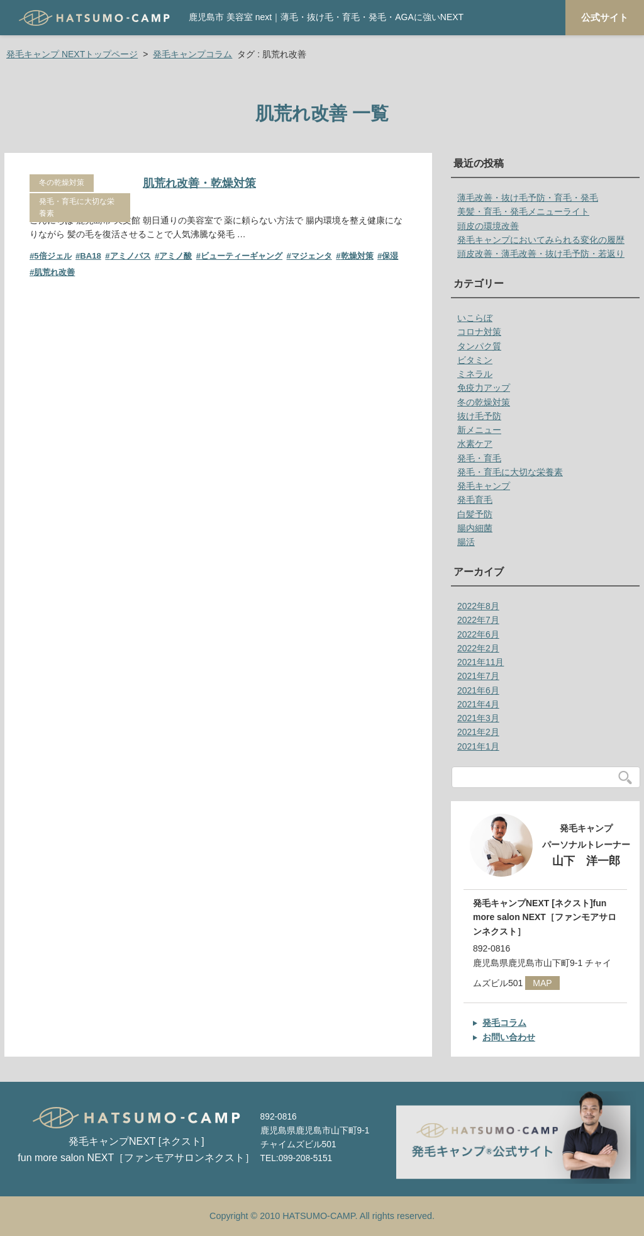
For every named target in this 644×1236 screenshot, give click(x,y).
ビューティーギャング (241, 256)
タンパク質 (479, 346)
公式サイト (604, 18)
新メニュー (479, 430)
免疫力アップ (483, 388)
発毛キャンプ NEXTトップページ (72, 54)
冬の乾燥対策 (61, 182)
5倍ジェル (52, 256)
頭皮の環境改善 (488, 226)
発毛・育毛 (479, 458)
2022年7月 (478, 620)
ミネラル (474, 374)
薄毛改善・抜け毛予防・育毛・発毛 (527, 198)
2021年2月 (478, 732)
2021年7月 (478, 676)
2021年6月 (478, 690)
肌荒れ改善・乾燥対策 (199, 183)
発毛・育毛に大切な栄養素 (76, 207)
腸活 (466, 542)
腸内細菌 (474, 528)
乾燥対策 (357, 256)
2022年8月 (478, 606)
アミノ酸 (175, 256)
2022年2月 (478, 648)
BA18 (90, 256)
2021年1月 (478, 746)
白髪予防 (474, 514)
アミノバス (130, 256)
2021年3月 (478, 718)
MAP (542, 983)
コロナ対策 (479, 332)
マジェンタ (311, 256)
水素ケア (474, 444)
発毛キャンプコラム (192, 54)
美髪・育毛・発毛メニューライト (523, 211)
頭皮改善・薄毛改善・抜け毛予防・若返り (541, 254)
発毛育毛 (474, 500)
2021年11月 (480, 662)
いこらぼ (474, 318)
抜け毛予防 (479, 416)
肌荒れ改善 (54, 272)
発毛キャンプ (483, 486)
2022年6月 (478, 634)
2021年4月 (478, 704)
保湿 (390, 256)
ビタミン (474, 360)
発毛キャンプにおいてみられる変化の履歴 (541, 240)
